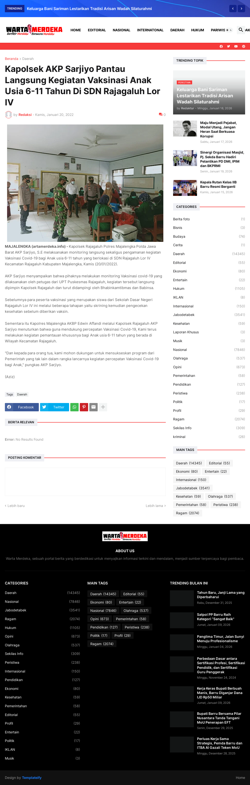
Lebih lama (154, 506)
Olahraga (209, 358)
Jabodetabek (209, 314)
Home (76, 30)
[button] (229, 30)
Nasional (121, 30)
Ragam (209, 419)
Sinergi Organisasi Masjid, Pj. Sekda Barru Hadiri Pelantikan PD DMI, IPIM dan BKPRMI (222, 159)
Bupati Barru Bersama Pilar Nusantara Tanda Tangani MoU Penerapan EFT (219, 717)
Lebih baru (16, 506)
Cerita (209, 245)
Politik (209, 401)
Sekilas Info (209, 428)
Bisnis (209, 227)
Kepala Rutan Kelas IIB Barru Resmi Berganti (218, 184)
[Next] (241, 8)
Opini (209, 367)
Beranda (11, 59)
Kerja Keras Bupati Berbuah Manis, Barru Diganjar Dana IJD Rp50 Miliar (219, 692)
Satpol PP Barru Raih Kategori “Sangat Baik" (215, 616)
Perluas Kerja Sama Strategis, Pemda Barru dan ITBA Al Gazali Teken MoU (219, 743)
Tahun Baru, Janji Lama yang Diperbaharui (221, 594)
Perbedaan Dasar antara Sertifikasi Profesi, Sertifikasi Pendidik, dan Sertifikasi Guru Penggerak (221, 665)
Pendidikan (209, 384)
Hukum (197, 30)
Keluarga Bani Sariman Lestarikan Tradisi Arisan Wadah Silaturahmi (89, 8)
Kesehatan (209, 323)
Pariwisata (221, 30)
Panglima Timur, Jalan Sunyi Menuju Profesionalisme (220, 638)
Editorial (97, 30)
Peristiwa (209, 393)
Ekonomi (209, 271)
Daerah (177, 30)
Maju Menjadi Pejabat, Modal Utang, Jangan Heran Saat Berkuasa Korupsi (218, 129)
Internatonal (150, 30)
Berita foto (209, 219)
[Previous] (233, 8)
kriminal (209, 436)
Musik (209, 340)
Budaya (209, 236)
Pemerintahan (209, 375)
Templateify (32, 777)
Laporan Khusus (209, 332)
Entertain (209, 280)
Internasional (209, 306)
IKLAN (209, 297)
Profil (209, 410)
